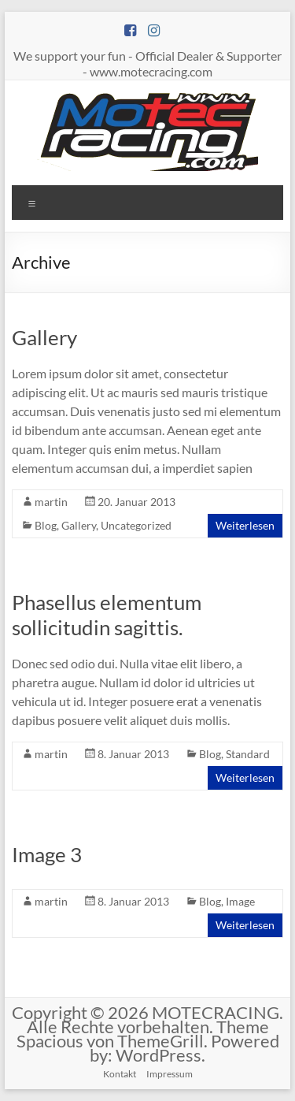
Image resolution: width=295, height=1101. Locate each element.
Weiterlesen (245, 525)
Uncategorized (136, 525)
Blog (46, 525)
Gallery (44, 337)
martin (51, 501)
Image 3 (47, 854)
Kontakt (119, 1074)
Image (240, 901)
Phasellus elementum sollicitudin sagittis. (106, 615)
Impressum (169, 1074)
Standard (248, 754)
